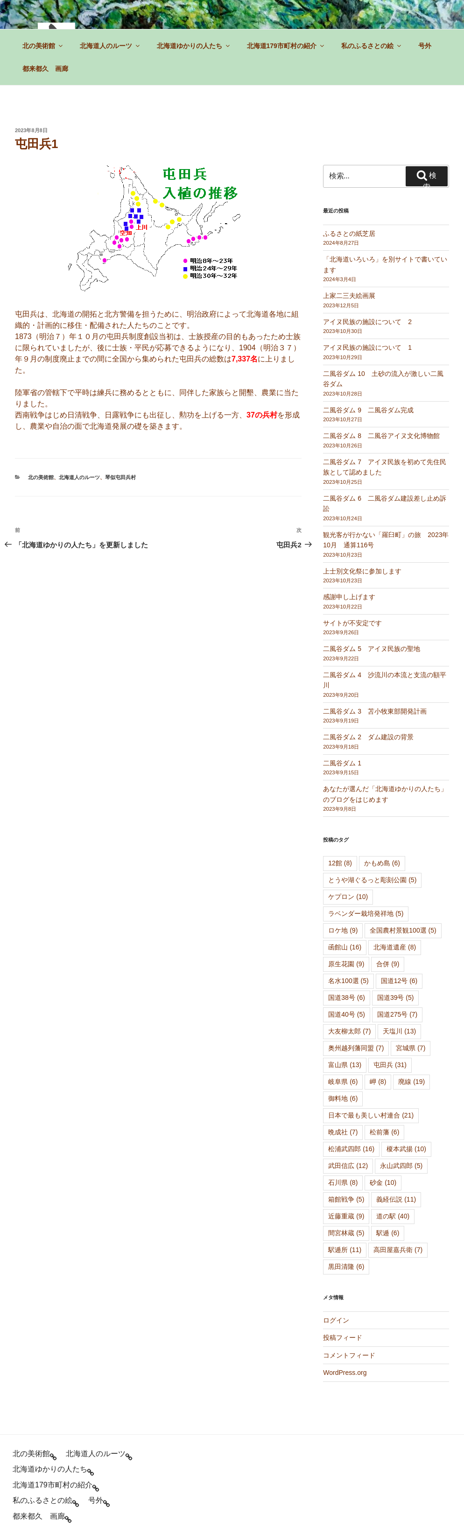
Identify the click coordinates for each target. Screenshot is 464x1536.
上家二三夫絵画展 (349, 295)
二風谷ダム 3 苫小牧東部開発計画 (375, 711)
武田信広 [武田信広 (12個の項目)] (348, 1165)
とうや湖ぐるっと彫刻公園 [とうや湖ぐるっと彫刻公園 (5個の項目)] (372, 880)
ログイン (336, 1320)
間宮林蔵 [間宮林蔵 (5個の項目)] (346, 1233)
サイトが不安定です (352, 623)
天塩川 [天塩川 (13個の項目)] (399, 1031)
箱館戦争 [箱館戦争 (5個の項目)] (346, 1199)
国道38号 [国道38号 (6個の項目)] (346, 997)
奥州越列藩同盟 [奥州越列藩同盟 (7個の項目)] (356, 1048)
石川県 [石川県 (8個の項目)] (343, 1182)
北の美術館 (43, 46)
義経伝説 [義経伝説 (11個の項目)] (396, 1199)
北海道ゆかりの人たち (194, 46)
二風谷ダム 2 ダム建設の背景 (368, 737)
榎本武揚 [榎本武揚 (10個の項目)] (406, 1149)
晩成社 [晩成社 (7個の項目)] (343, 1132)
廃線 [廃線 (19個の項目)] (411, 1081)
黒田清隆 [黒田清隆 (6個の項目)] (346, 1266)
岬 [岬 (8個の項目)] (378, 1081)
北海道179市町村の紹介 (286, 46)
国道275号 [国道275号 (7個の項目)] (397, 1014)
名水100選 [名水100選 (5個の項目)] (348, 980)
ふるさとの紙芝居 (349, 233)
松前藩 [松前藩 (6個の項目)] (384, 1132)
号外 (424, 46)
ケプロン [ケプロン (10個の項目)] (348, 896)
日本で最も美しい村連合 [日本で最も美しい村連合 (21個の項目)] (371, 1115)
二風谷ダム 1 (342, 763)
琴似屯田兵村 (120, 477)
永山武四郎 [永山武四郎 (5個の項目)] (401, 1165)
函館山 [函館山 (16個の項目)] (344, 947)
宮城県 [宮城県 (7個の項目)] (410, 1048)
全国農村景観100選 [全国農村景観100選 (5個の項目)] (403, 930)
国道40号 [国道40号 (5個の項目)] (346, 1014)
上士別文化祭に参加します (362, 571)
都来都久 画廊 (45, 68)
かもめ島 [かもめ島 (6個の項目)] (382, 863)
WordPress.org (344, 1372)
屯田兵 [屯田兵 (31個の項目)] (390, 1065)
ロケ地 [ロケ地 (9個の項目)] (343, 930)
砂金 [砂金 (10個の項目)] (383, 1182)
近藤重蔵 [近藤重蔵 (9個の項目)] (346, 1216)
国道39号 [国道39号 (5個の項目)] (395, 997)
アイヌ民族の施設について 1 (367, 347)
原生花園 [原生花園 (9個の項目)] (346, 964)
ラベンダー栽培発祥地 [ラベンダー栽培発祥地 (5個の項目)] (365, 913)
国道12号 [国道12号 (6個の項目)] (399, 980)
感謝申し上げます (349, 597)
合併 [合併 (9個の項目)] (387, 964)
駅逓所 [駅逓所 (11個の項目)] (344, 1249)
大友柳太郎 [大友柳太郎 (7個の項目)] (349, 1031)
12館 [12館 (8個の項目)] (340, 863)
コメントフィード (349, 1355)
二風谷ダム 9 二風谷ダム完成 (368, 410)
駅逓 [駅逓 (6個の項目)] (387, 1233)
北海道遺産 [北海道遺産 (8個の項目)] (394, 947)
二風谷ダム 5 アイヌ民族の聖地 (371, 648)
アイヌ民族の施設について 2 (367, 322)
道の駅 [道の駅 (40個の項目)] (392, 1216)
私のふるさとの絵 (371, 46)
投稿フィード (342, 1337)
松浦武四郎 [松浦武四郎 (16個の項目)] (351, 1149)
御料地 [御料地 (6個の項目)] (343, 1098)
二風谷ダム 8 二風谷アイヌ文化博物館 (381, 435)
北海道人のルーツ (110, 46)
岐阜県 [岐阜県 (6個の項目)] (343, 1081)
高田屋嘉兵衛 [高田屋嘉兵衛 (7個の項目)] (397, 1249)
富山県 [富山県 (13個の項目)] (344, 1065)
